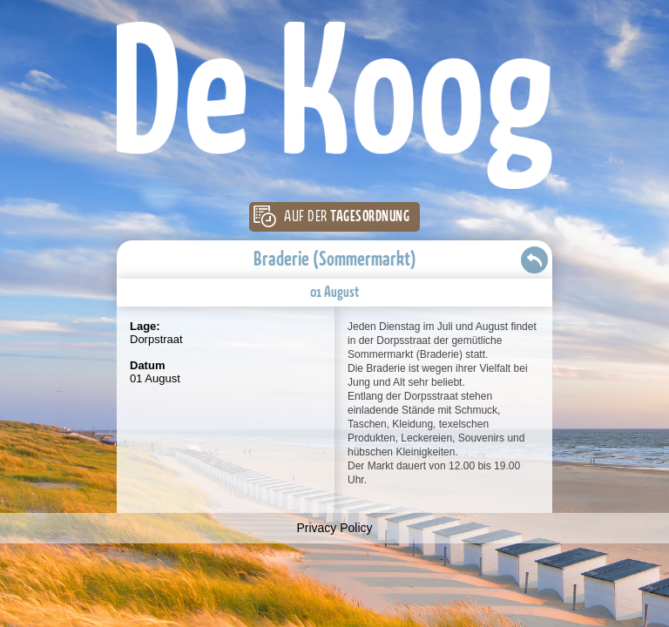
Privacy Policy (334, 528)
